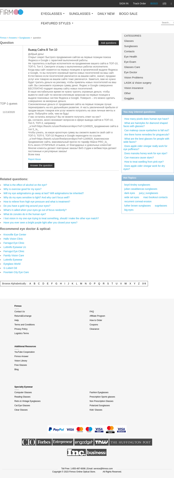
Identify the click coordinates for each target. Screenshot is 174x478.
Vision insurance (133, 87)
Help (17, 320)
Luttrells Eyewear (12, 259)
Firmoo (3, 38)
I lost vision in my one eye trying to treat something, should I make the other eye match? (51, 218)
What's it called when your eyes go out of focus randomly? (35, 210)
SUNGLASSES (81, 14)
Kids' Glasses (96, 410)
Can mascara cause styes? (139, 157)
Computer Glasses (23, 392)
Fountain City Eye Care (16, 272)
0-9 (144, 283)
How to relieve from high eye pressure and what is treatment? (36, 201)
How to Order (96, 320)
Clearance (94, 329)
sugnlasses (161, 205)
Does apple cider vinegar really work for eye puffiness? (145, 148)
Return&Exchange (23, 316)
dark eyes (129, 193)
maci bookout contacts (155, 197)
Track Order (139, 3)
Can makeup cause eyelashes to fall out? (146, 130)
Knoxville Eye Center (14, 234)
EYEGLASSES (53, 14)
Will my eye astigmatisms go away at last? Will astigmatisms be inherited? (43, 193)
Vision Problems (133, 77)
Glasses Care (132, 67)
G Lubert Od (10, 268)
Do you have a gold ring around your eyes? (26, 205)
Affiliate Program (97, 316)
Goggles (129, 98)
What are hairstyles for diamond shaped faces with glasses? (145, 125)
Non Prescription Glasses (101, 401)
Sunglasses (131, 46)
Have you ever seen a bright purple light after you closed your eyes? (40, 222)
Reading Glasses (22, 397)
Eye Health (130, 56)
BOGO (154, 3)
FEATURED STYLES (57, 23)
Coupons (94, 324)
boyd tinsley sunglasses (137, 184)
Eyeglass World (11, 263)
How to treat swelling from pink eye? (144, 161)
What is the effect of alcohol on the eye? (25, 184)
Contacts (129, 51)
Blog (17, 369)
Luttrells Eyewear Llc (14, 247)
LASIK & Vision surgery (137, 82)
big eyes (128, 209)
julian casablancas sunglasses (140, 189)
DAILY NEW (106, 14)
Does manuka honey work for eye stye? (145, 153)
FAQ (92, 311)
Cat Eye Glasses (22, 405)
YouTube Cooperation (25, 352)
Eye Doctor (130, 72)
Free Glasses (21, 365)
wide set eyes (131, 197)
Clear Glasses (21, 410)
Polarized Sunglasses (100, 405)
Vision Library (21, 361)
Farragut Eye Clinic (13, 243)
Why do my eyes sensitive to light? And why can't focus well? (36, 197)
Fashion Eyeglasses (99, 392)
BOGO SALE (128, 14)
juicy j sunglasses (148, 193)
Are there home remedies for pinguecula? (146, 134)
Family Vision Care (13, 255)
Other (127, 93)
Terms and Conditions (25, 324)
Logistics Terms (22, 333)
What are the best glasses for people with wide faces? (146, 140)
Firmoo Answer (22, 356)
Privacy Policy (21, 329)
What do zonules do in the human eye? (24, 214)
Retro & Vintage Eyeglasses (28, 401)
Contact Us (20, 311)
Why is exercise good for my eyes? (22, 189)
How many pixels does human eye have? (146, 118)
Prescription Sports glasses (102, 397)
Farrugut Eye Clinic (13, 251)
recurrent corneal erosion (138, 201)
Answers (13, 38)
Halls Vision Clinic (13, 238)
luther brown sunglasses (137, 205)
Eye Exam (130, 61)
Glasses (129, 40)
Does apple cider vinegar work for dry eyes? (144, 167)
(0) (164, 3)
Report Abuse (34, 159)
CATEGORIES (132, 35)
